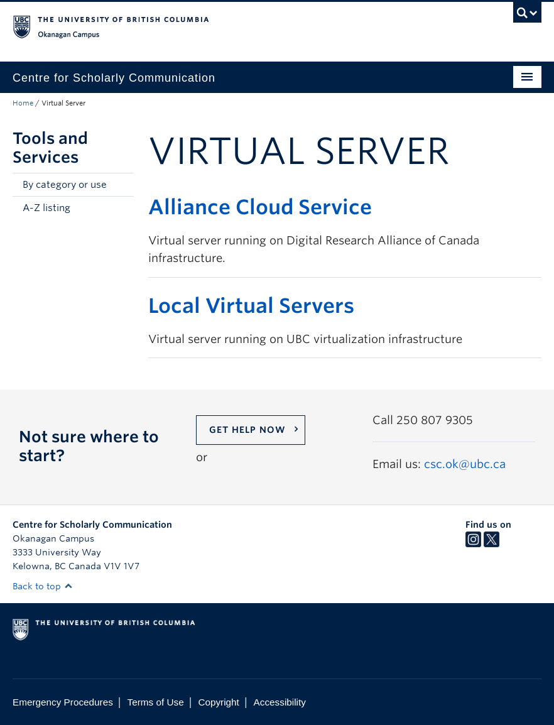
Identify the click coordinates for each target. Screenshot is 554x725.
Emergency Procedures (63, 702)
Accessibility (280, 702)
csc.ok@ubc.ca (465, 464)
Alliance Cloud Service (260, 207)
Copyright (218, 702)
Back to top (43, 586)
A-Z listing (46, 208)
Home (23, 103)
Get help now (247, 430)
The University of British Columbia (237, 26)
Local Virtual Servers (251, 305)
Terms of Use (156, 702)
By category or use (65, 184)
